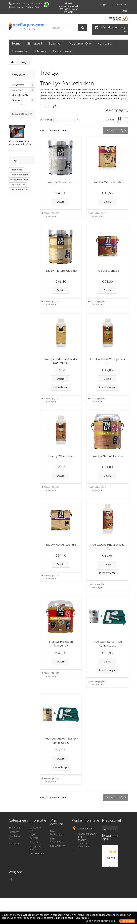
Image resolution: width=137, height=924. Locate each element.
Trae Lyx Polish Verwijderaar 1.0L (107, 361)
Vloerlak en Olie (80, 43)
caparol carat (17, 230)
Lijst (126, 120)
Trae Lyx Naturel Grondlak (60, 544)
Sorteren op (46, 119)
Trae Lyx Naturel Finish (60, 182)
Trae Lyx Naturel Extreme (107, 456)
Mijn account (56, 822)
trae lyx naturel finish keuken (18, 257)
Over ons (34, 865)
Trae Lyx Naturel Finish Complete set (107, 643)
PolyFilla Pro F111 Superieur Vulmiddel (20, 161)
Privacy (33, 877)
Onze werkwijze (35, 836)
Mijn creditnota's (56, 840)
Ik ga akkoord (127, 921)
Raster (119, 120)
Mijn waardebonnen (58, 856)
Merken (40, 51)
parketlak (15, 240)
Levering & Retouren (35, 848)
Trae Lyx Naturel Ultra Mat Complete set (61, 741)
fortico (28, 240)
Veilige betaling (37, 861)
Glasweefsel (20, 51)
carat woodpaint (19, 220)
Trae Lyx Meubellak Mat (107, 182)
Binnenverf (34, 43)
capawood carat (19, 235)
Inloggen (104, 4)
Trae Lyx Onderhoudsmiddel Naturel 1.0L (60, 361)
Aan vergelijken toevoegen (51, 214)
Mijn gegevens (57, 850)
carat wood (16, 215)
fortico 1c (15, 245)
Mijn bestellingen (56, 833)
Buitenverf (55, 43)
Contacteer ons (119, 4)
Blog (124, 10)
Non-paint (104, 43)
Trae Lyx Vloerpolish (61, 456)
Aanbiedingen (61, 51)
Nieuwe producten (22, 132)
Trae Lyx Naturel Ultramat (60, 270)
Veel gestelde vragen (37, 855)
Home (16, 43)
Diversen (16, 115)
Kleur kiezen (36, 842)
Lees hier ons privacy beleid (100, 920)
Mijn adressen (57, 845)
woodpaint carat (19, 225)
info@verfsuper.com (83, 867)
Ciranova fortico (19, 250)
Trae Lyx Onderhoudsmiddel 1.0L (107, 546)
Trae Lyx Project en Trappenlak (61, 643)
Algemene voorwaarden (37, 871)
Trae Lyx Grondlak (107, 270)
